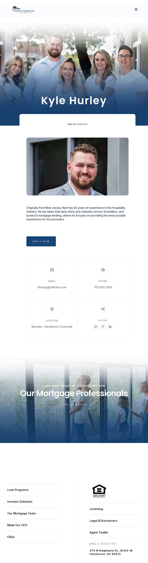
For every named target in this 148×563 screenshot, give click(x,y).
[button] (136, 9)
